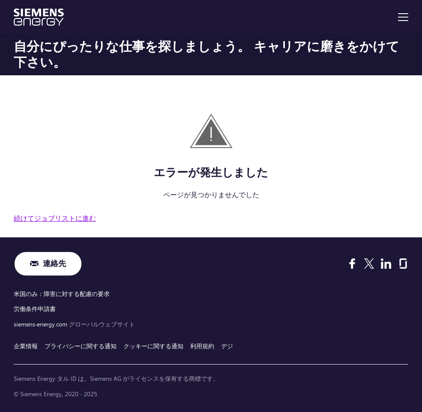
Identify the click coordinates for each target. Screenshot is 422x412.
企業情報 (26, 346)
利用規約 (202, 346)
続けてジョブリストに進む (55, 218)
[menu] (403, 17)
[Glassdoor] (403, 263)
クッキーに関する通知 (153, 346)
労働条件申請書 (35, 308)
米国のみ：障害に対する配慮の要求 (62, 293)
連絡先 (54, 263)
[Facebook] (352, 263)
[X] (369, 263)
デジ (227, 346)
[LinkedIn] (386, 263)
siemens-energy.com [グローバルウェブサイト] (41, 324)
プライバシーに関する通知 (81, 346)
